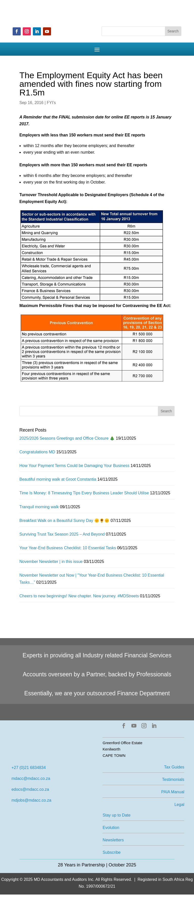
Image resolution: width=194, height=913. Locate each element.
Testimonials (173, 779)
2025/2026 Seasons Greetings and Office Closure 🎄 (67, 438)
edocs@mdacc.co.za (30, 789)
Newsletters (113, 840)
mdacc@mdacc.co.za (30, 778)
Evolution (111, 827)
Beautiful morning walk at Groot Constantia (57, 479)
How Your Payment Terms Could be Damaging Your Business (74, 465)
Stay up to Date (116, 815)
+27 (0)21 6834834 (28, 767)
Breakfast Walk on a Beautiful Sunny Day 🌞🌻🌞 (64, 520)
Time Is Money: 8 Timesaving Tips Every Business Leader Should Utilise (84, 493)
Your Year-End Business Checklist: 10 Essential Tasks (67, 548)
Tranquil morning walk (39, 507)
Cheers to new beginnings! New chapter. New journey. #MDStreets (79, 596)
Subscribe (111, 852)
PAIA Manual (172, 792)
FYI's (51, 102)
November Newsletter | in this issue (51, 561)
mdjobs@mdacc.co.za (31, 800)
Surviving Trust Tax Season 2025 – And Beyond (62, 534)
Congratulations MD (37, 452)
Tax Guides (174, 767)
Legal (179, 804)
